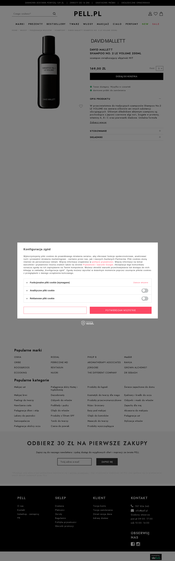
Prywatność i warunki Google (98, 265)
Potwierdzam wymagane (55, 310)
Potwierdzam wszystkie (121, 310)
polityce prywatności (102, 262)
